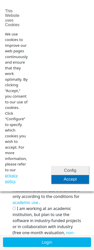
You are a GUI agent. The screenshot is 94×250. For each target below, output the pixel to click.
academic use (25, 202)
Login (47, 242)
